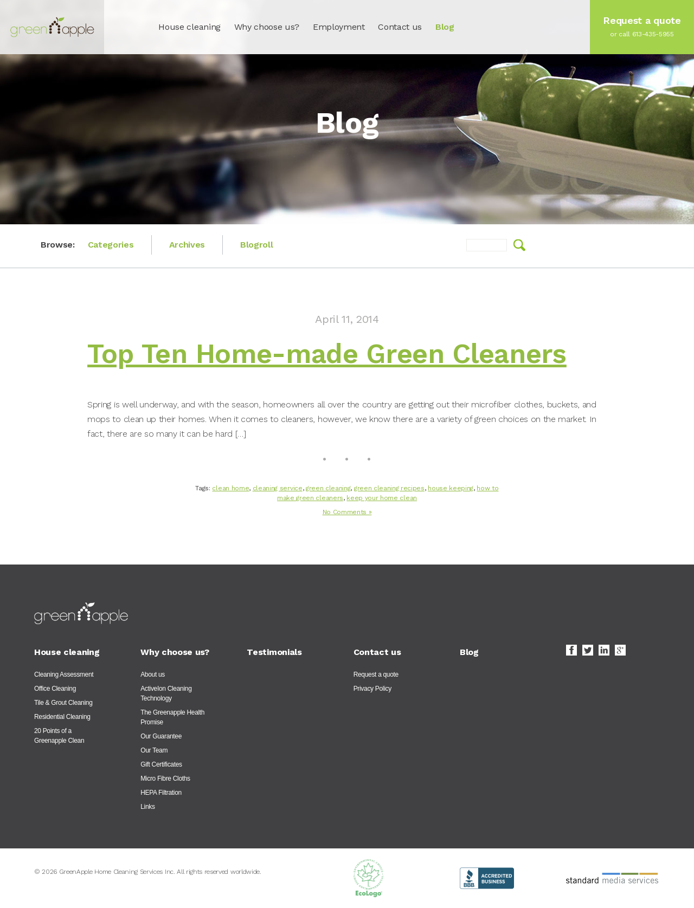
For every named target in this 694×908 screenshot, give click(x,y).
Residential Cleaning (62, 717)
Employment (339, 27)
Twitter (587, 650)
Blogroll (256, 244)
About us (152, 674)
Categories (111, 244)
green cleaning (328, 488)
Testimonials (274, 652)
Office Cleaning (55, 688)
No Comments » (347, 512)
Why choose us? (267, 27)
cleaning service (278, 488)
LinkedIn (604, 650)
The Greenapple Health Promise (172, 717)
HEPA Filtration (161, 792)
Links (147, 806)
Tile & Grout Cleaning (63, 702)
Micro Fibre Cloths (165, 778)
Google (620, 650)
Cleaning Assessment (63, 674)
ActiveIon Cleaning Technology (165, 693)
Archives (187, 244)
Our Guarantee (161, 736)
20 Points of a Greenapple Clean (59, 735)
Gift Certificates (161, 764)
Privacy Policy (372, 688)
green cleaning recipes (389, 488)
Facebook (571, 650)
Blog (444, 27)
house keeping (450, 488)
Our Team (154, 750)
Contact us (400, 27)
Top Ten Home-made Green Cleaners (327, 353)
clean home (230, 488)
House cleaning (189, 27)
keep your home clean (381, 498)
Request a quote (376, 674)
